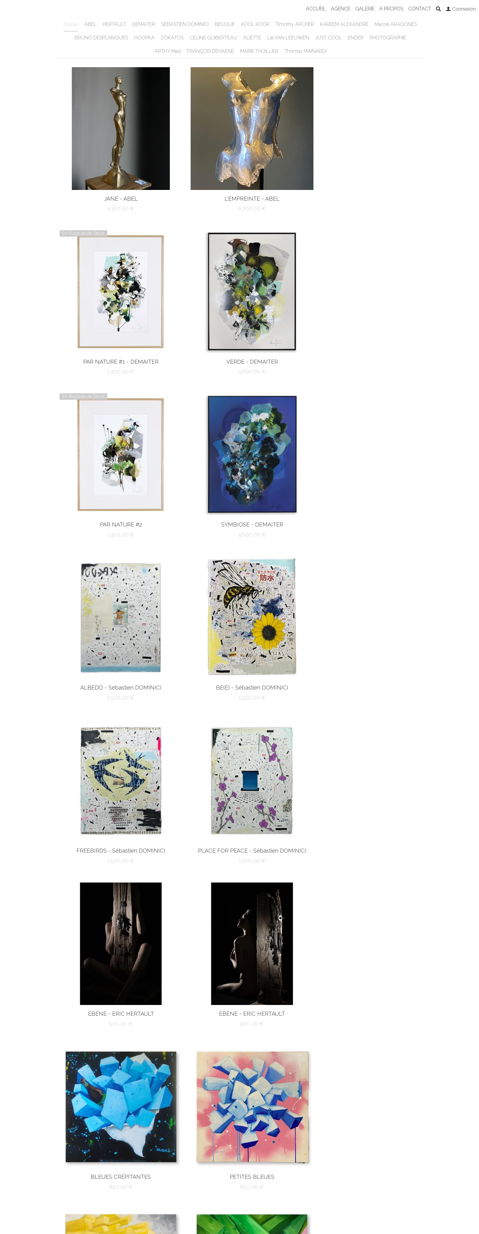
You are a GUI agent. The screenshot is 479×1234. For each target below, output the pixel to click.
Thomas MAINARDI (305, 51)
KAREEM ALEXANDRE (344, 24)
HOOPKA (144, 38)
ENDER (356, 38)
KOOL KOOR (255, 24)
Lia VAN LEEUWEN (288, 38)
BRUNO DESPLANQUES (101, 38)
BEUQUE (225, 24)
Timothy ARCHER (295, 24)
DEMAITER (143, 24)
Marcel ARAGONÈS (396, 24)
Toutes (71, 24)
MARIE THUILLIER (259, 51)
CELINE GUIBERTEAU (213, 38)
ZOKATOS (172, 38)
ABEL (90, 24)
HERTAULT (114, 24)
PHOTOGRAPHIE (388, 38)
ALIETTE (252, 38)
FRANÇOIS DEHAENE (210, 51)
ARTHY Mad (168, 51)
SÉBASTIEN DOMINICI (185, 24)
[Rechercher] (438, 9)
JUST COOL (328, 38)
